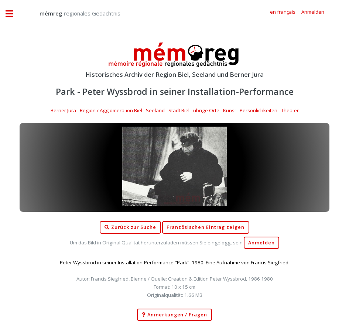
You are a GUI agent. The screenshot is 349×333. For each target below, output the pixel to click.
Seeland (155, 110)
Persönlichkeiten (258, 110)
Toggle (13, 14)
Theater (290, 110)
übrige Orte (206, 110)
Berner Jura (63, 110)
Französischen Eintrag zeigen (205, 227)
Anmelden (261, 242)
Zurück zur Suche (130, 227)
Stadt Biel (178, 110)
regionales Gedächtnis (72, 13)
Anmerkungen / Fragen (174, 314)
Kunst (229, 110)
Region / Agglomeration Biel (111, 110)
